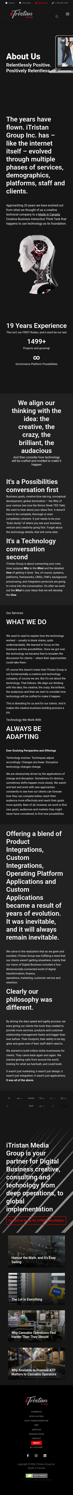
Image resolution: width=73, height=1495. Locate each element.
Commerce (36, 1412)
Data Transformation (36, 1421)
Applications (36, 1416)
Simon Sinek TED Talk (50, 505)
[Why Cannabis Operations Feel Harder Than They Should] (36, 1326)
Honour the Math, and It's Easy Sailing (33, 1260)
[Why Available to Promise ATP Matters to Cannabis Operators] (36, 1364)
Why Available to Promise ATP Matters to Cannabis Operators (33, 1372)
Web (36, 1425)
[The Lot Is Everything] (36, 1289)
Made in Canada (49, 214)
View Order (26, 3)
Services (36, 1430)
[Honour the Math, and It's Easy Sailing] (36, 1251)
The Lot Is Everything (26, 1299)
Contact (12, 3)
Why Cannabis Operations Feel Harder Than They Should (33, 1335)
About (36, 1443)
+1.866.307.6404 (61, 3)
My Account (42, 3)
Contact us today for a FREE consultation (36, 1220)
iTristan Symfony (43, 1479)
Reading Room (36, 1434)
